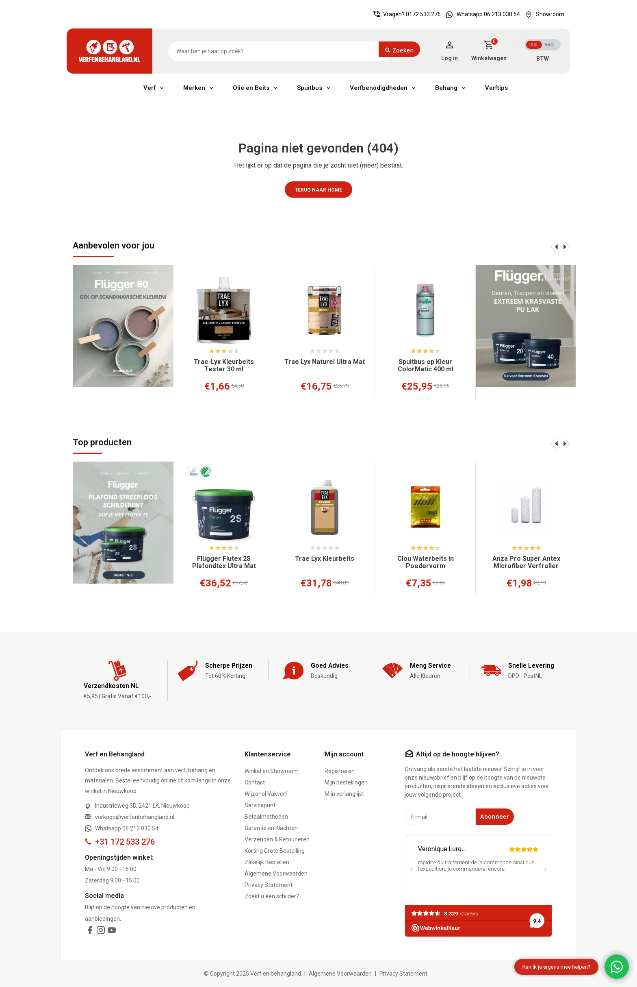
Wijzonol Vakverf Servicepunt (266, 799)
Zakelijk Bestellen (267, 862)
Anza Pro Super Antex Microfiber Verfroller (526, 562)
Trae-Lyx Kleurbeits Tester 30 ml (224, 365)
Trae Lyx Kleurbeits (324, 558)
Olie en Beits (251, 88)
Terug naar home (318, 190)
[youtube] (112, 931)
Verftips (496, 88)
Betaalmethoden (266, 816)
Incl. (534, 45)
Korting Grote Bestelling (275, 851)
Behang (446, 88)
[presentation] (554, 246)
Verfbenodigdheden (378, 88)
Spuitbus (309, 88)
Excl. (550, 45)
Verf (149, 88)
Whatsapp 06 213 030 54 (481, 14)
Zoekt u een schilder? (272, 896)
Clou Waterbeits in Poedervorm (425, 562)
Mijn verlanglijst (344, 794)
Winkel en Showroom (272, 771)
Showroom (542, 14)
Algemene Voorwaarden (276, 873)
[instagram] (101, 931)
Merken (194, 88)
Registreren (340, 771)
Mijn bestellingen (346, 782)
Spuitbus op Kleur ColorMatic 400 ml (425, 365)
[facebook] (90, 931)
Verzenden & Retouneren (277, 839)
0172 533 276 (423, 14)
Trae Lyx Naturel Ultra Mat (324, 362)
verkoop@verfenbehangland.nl (134, 817)
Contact (255, 782)
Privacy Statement (268, 885)
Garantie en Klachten (271, 828)
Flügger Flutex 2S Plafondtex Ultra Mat (224, 562)
